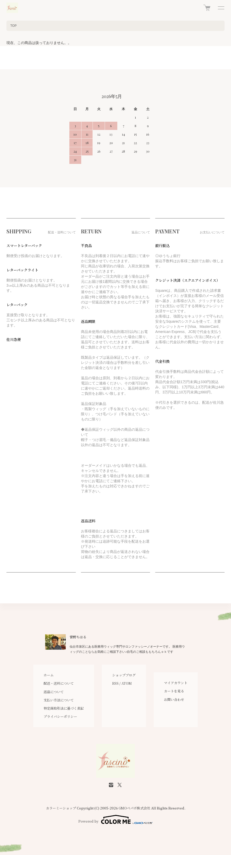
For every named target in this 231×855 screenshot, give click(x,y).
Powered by (115, 819)
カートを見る (174, 691)
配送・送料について (59, 683)
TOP (13, 26)
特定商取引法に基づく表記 (64, 708)
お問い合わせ (174, 699)
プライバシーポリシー (60, 716)
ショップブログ (124, 675)
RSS (115, 683)
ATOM (126, 683)
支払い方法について (59, 700)
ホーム (49, 675)
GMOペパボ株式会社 (134, 808)
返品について (54, 691)
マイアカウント (175, 682)
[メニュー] (220, 7)
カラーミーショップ (61, 808)
